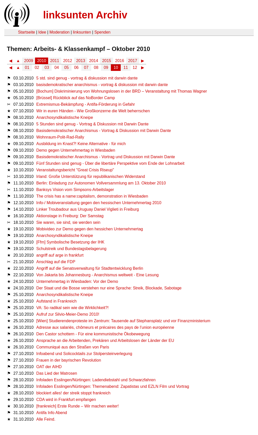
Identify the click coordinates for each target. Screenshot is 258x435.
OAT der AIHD (49, 367)
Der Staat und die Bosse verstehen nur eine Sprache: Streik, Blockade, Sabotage (108, 288)
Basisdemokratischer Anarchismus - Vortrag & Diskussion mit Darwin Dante (103, 130)
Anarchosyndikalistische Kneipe (64, 117)
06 (76, 67)
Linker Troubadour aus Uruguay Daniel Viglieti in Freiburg (87, 209)
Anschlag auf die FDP (55, 262)
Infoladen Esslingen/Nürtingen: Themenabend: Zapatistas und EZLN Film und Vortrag (112, 386)
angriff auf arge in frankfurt (59, 255)
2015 (106, 61)
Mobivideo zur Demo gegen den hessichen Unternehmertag (89, 229)
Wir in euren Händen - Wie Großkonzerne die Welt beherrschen (93, 111)
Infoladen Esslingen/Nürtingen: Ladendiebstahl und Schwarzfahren (95, 380)
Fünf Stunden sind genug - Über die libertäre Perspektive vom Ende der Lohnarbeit (110, 163)
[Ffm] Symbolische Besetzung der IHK (70, 242)
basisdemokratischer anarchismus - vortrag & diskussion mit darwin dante (102, 85)
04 (56, 67)
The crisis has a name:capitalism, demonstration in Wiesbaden (92, 196)
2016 (119, 61)
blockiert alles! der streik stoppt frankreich (73, 393)
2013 (80, 61)
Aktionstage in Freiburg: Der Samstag (70, 216)
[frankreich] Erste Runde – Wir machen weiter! (77, 406)
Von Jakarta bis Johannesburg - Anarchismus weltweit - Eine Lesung (97, 275)
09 (106, 67)
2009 (28, 61)
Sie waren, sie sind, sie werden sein (68, 222)
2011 (54, 61)
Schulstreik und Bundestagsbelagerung (71, 249)
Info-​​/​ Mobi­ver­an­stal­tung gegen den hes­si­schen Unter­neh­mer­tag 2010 (98, 203)
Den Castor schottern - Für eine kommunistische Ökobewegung (93, 334)
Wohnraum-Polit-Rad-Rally (60, 137)
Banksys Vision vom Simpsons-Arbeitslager (75, 189)
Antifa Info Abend (51, 413)
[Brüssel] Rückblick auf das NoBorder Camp (75, 98)
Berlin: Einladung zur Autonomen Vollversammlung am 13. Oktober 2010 (101, 183)
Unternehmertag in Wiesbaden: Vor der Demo (77, 281)
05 (66, 67)
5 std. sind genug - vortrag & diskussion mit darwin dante (87, 78)
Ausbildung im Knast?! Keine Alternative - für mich (81, 144)
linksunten (82, 32)
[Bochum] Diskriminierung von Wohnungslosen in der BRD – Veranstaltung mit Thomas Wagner (121, 91)
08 (96, 67)
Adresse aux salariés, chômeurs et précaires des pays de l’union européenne (105, 327)
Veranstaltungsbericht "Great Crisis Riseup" (75, 170)
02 (37, 67)
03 (47, 67)
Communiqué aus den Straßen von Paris (72, 347)
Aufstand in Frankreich (56, 301)
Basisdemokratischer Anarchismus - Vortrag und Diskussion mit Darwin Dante (105, 157)
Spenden (102, 32)
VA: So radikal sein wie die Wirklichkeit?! (72, 308)
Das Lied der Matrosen (56, 373)
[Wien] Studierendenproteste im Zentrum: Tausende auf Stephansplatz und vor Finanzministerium (123, 321)
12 (135, 67)
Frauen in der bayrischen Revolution (68, 360)
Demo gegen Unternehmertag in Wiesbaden (75, 150)
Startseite (26, 32)
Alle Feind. (45, 419)
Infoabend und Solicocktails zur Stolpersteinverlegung (84, 353)
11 (125, 67)
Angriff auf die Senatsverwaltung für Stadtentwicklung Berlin (89, 268)
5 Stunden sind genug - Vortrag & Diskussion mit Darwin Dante (92, 124)
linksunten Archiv (85, 14)
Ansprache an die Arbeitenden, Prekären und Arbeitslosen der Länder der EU (105, 340)
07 (86, 67)
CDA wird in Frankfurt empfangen (66, 399)
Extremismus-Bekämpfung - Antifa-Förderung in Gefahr (85, 104)
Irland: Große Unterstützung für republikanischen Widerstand (90, 176)
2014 (93, 61)
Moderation (59, 32)
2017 (132, 61)
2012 (67, 61)
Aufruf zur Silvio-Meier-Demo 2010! (67, 314)
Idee (42, 32)
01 (27, 67)
